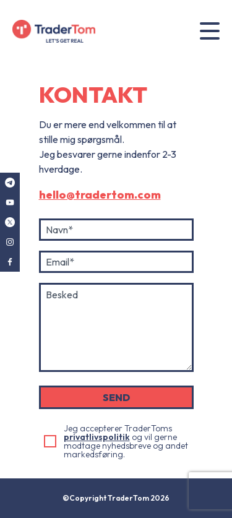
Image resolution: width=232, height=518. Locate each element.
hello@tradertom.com (100, 195)
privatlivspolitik (97, 436)
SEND (116, 397)
